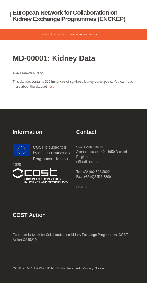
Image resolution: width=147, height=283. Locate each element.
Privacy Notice (93, 268)
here (51, 87)
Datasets (59, 34)
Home (45, 34)
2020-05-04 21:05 (32, 73)
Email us (81, 186)
